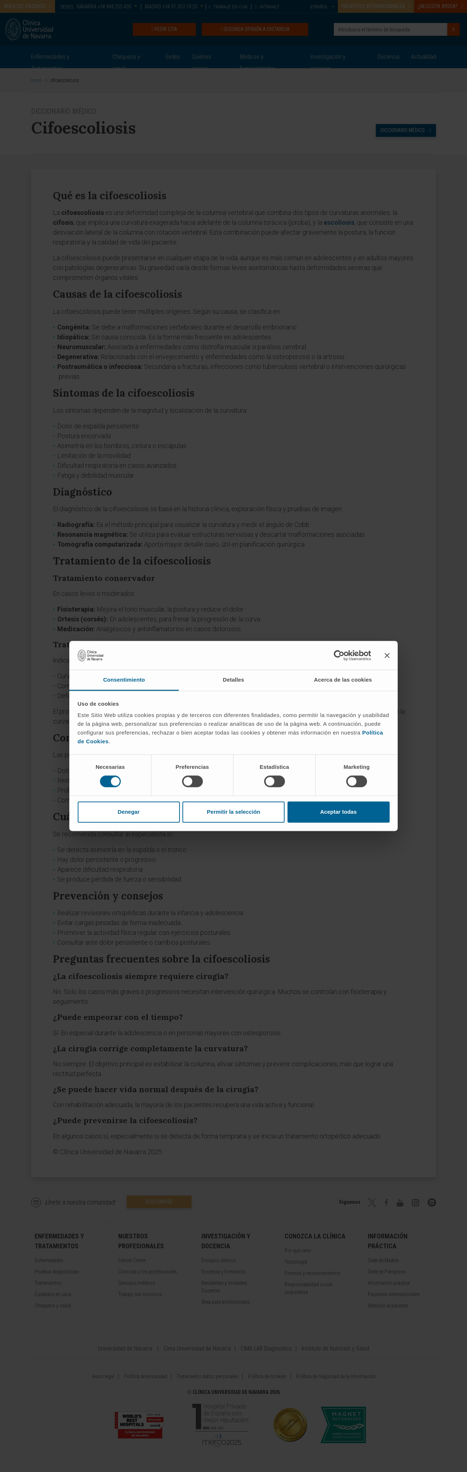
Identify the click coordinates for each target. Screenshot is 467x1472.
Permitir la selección (233, 812)
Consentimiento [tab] (124, 680)
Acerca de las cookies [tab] (343, 680)
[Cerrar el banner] (387, 655)
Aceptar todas (338, 812)
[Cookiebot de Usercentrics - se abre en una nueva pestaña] (339, 655)
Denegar (128, 812)
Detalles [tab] (233, 680)
